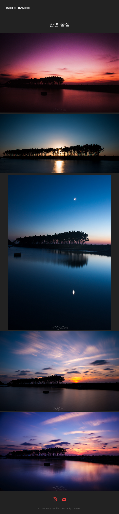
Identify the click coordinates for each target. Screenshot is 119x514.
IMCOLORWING (18, 7)
